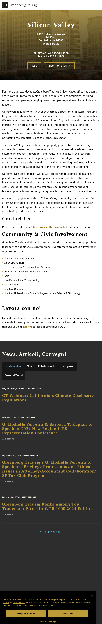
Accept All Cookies (26, 618)
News (30, 366)
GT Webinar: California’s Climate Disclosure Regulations (48, 400)
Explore (27, 326)
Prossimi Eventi (14, 375)
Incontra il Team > (59, 65)
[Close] (92, 601)
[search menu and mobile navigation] (98, 5)
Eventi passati (67, 366)
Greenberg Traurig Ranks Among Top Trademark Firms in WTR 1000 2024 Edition (47, 509)
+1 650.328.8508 (54, 56)
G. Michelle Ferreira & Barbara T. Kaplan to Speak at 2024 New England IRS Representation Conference (47, 432)
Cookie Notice (19, 607)
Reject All (68, 618)
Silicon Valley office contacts (48, 227)
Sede (34, 65)
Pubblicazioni (46, 366)
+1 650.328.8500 (58, 53)
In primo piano (13, 366)
